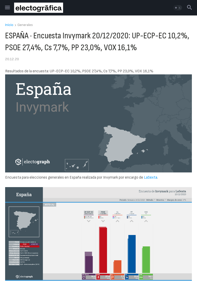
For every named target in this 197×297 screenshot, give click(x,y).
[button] (7, 7)
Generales (25, 25)
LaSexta (150, 177)
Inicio (9, 25)
